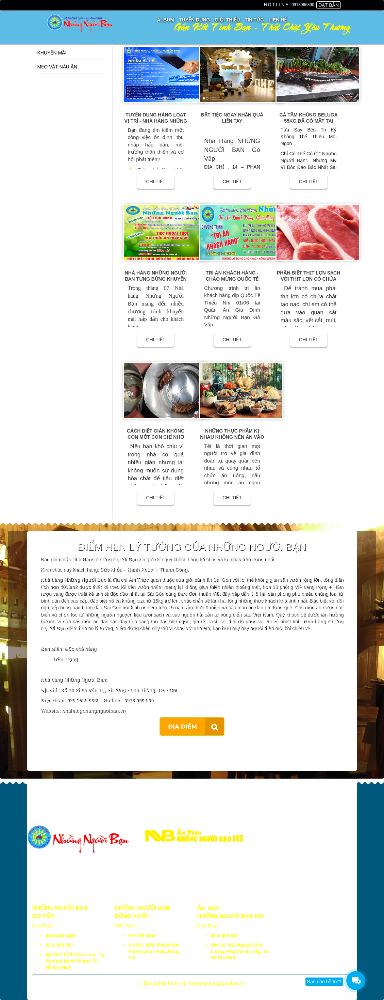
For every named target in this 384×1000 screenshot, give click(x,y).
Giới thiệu (227, 19)
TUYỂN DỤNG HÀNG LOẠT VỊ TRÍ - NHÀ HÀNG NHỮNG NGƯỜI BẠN (155, 121)
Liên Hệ (278, 19)
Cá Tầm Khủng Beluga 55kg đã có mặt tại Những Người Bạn (308, 121)
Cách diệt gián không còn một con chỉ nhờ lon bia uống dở (156, 437)
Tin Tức (254, 19)
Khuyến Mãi (52, 53)
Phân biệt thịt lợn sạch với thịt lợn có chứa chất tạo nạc (308, 279)
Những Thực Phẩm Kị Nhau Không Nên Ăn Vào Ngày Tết (232, 437)
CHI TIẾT (155, 181)
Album (165, 19)
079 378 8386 (141, 935)
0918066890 (302, 4)
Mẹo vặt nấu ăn (57, 66)
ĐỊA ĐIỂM (182, 726)
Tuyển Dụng (194, 19)
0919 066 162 (224, 935)
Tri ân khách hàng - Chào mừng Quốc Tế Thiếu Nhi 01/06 (232, 279)
